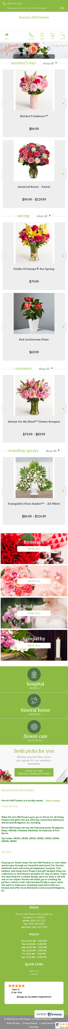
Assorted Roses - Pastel (34, 186)
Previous (4, 103)
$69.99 (34, 352)
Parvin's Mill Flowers (34, 17)
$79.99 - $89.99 (34, 434)
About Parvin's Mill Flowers (17, 790)
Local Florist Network (51, 1023)
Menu (6, 39)
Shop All (48, 63)
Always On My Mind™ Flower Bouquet (34, 421)
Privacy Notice (30, 1023)
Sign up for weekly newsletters (34, 772)
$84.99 (34, 129)
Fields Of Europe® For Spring (34, 269)
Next (64, 103)
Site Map (33, 1027)
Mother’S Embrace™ (34, 116)
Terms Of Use (13, 1023)
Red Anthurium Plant (34, 339)
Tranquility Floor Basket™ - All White (34, 503)
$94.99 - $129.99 (34, 199)
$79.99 (34, 281)
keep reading (53, 800)
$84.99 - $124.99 (34, 516)
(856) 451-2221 (14, 3)
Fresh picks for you (34, 756)
